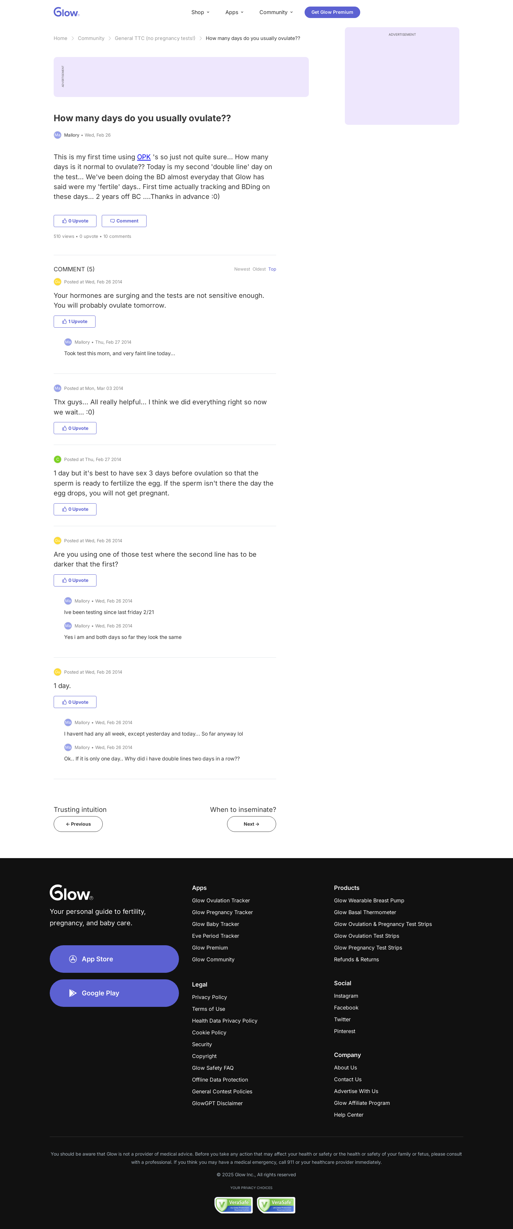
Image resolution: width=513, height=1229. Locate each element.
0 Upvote (75, 220)
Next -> (251, 824)
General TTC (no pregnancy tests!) (155, 38)
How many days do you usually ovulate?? (253, 38)
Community (91, 38)
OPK (144, 157)
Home (60, 38)
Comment (124, 220)
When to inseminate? (243, 809)
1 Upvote (74, 321)
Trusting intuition (80, 809)
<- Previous (78, 824)
